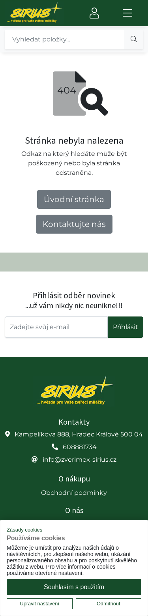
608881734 (80, 447)
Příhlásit (125, 327)
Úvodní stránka (74, 199)
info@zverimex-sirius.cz (79, 459)
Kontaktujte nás (74, 224)
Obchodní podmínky (74, 492)
